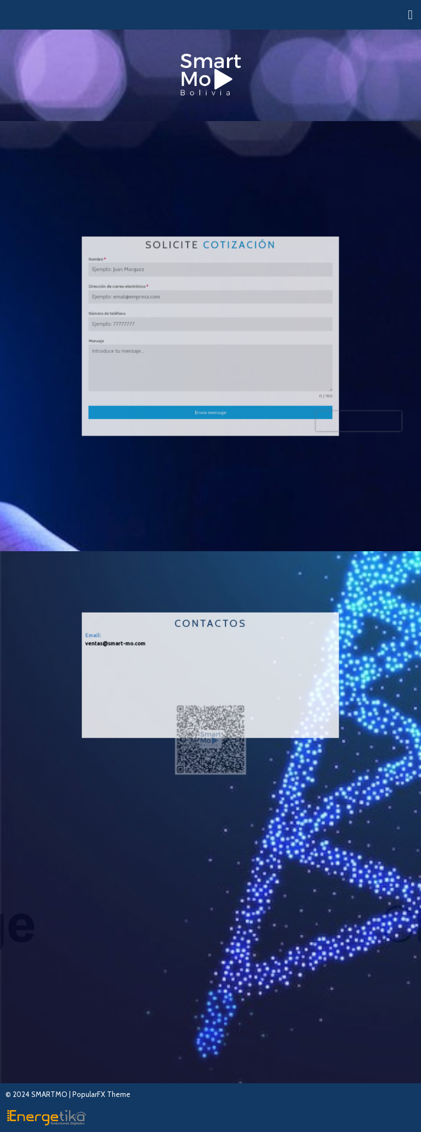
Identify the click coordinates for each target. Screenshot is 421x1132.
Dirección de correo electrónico (149, 303)
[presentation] (309, 392)
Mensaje (134, 339)
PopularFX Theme (101, 1094)
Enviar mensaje (210, 386)
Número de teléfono (141, 321)
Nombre (135, 285)
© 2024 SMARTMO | (38, 1094)
